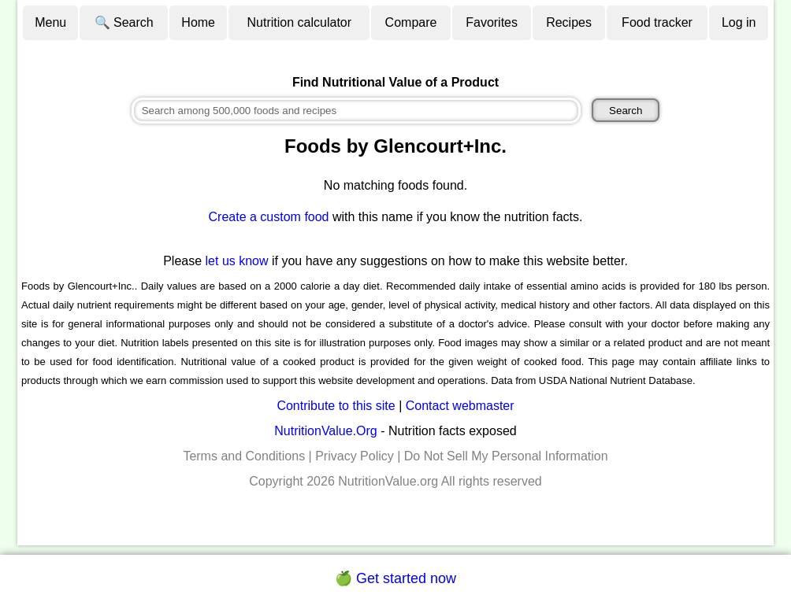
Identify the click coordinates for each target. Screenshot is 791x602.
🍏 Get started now (395, 578)
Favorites (492, 22)
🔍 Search (124, 22)
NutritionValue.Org (325, 431)
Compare (411, 22)
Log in (739, 22)
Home (198, 22)
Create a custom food (269, 216)
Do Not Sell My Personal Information (506, 456)
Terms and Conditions (244, 456)
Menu (50, 22)
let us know (237, 261)
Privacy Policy (354, 456)
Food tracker (657, 22)
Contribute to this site (336, 405)
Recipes (569, 22)
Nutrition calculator (299, 22)
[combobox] (356, 111)
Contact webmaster (460, 405)
